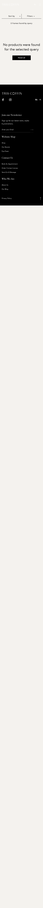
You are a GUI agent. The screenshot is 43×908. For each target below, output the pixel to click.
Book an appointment (10, 164)
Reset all (21, 58)
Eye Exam (5, 151)
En (36, 100)
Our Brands (6, 147)
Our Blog (5, 189)
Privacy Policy (7, 198)
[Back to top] (40, 198)
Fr (35, 5)
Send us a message (9, 172)
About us (5, 185)
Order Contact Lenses (10, 168)
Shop (3, 143)
